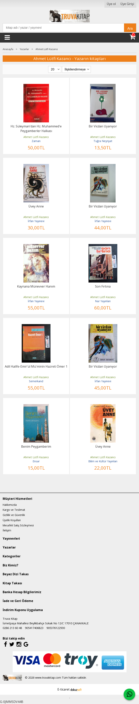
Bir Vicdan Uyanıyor (103, 126)
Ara (130, 28)
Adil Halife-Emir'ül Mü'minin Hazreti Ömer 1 (36, 366)
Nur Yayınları (103, 301)
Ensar (36, 461)
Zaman (36, 141)
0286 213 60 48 (12, 628)
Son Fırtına (103, 286)
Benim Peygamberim (36, 446)
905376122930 (55, 628)
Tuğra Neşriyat (102, 141)
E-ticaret (63, 689)
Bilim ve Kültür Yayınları (102, 461)
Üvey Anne (36, 206)
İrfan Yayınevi (36, 221)
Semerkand (36, 381)
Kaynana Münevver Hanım (36, 286)
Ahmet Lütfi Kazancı (36, 137)
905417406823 (34, 628)
